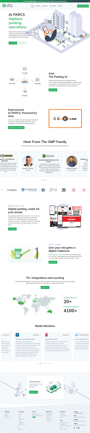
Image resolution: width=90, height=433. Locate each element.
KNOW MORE (53, 262)
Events (20, 414)
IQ (19, 426)
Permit (20, 420)
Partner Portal (22, 424)
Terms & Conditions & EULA (65, 426)
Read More (24, 335)
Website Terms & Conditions (64, 423)
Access (20, 429)
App (19, 415)
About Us (7, 414)
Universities (49, 415)
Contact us (22, 43)
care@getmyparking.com (80, 421)
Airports (48, 417)
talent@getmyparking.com (80, 425)
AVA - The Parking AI (37, 416)
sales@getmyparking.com (80, 417)
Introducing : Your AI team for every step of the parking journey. (45, 1)
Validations (21, 422)
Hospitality (48, 420)
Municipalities (49, 414)
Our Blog (62, 414)
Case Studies (63, 415)
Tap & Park (21, 419)
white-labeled (31, 216)
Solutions (21, 411)
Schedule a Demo (83, 6)
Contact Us (45, 287)
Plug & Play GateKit (56, 254)
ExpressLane (11, 120)
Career (6, 415)
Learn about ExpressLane (16, 127)
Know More (53, 90)
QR (19, 417)
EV (19, 427)
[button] (40, 363)
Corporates (49, 419)
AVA (50, 82)
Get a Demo (13, 43)
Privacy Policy (63, 429)
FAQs (61, 417)
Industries (49, 411)
